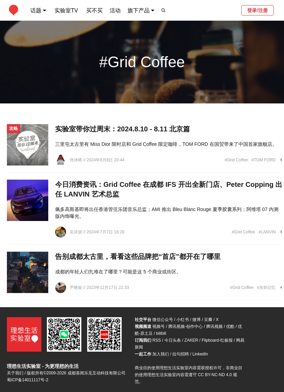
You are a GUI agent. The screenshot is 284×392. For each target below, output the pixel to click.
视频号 (158, 326)
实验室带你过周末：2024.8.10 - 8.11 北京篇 (122, 129)
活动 (115, 10)
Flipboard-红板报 (217, 340)
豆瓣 (208, 319)
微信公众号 (162, 319)
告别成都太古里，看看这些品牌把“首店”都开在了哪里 (138, 256)
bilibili (161, 333)
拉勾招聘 (180, 354)
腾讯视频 (214, 326)
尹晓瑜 (76, 287)
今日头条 (172, 340)
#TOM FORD (264, 160)
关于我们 (15, 373)
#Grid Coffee (236, 160)
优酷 (230, 326)
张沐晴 (76, 160)
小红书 (182, 319)
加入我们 (160, 354)
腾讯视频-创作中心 (185, 326)
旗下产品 (139, 10)
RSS (156, 340)
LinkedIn (200, 354)
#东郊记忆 (266, 287)
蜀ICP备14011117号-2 (27, 380)
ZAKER (191, 340)
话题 (35, 10)
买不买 (94, 10)
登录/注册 (257, 10)
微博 (196, 319)
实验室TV (66, 10)
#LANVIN (267, 232)
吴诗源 (76, 232)
